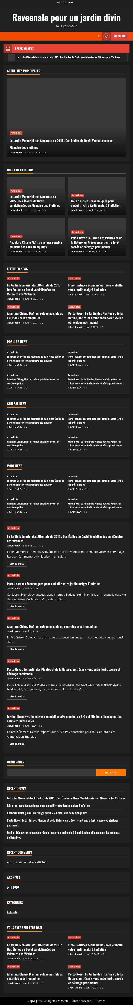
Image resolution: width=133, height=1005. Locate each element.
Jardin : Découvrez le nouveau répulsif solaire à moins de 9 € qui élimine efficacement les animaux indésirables (64, 718)
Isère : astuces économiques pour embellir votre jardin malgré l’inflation (95, 203)
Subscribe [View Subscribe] (114, 36)
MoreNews (79, 1001)
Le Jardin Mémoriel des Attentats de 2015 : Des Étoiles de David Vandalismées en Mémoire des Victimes (64, 143)
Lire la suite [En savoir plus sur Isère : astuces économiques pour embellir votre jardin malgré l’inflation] (18, 607)
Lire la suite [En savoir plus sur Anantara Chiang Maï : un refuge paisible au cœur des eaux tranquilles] (18, 649)
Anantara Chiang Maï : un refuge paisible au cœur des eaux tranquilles (36, 244)
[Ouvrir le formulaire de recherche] (99, 36)
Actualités (16, 132)
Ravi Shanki (17, 152)
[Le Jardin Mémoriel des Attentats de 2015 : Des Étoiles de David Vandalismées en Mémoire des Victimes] (66, 117)
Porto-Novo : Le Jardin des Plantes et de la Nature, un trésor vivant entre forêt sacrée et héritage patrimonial (96, 242)
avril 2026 (13, 887)
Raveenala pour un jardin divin (66, 17)
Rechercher (15, 762)
